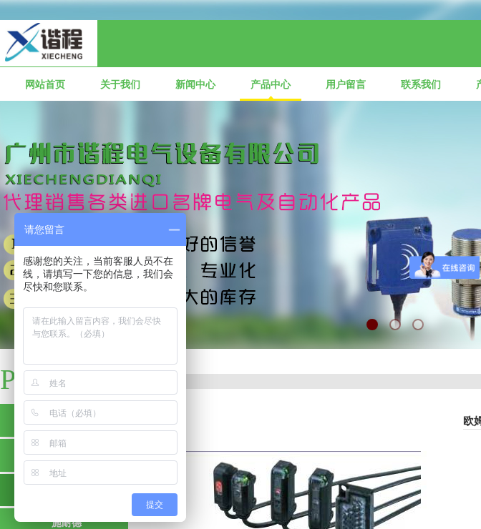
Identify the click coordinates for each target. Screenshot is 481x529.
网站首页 (45, 84)
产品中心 (271, 84)
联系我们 (421, 84)
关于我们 (120, 84)
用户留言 (346, 84)
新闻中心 (195, 84)
